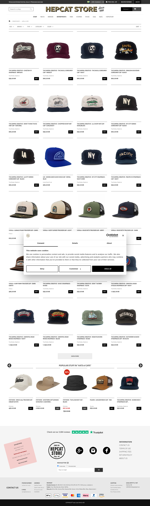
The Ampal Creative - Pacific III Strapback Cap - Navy (126, 178)
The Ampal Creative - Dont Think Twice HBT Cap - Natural (23, 125)
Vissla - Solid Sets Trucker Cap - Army (90, 230)
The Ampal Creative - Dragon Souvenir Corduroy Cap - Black (125, 71)
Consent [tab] (40, 243)
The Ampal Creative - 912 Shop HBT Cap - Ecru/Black (91, 125)
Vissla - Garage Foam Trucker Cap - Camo (23, 230)
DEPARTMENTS (61, 17)
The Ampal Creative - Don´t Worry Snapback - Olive (89, 285)
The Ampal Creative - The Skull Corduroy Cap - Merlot (58, 71)
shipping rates (117, 487)
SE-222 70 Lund (38, 490)
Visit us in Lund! (22, 462)
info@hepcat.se (26, 492)
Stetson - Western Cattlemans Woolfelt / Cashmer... (47, 401)
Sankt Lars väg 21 (39, 487)
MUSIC (87, 17)
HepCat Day (109, 17)
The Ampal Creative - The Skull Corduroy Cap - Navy (92, 71)
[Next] (141, 365)
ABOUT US (123, 458)
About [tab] (109, 243)
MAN (71, 17)
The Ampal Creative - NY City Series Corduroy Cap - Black (123, 125)
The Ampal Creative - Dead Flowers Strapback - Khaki (89, 338)
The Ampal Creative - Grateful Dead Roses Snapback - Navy (21, 338)
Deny (42, 269)
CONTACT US (124, 445)
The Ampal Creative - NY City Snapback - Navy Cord (91, 178)
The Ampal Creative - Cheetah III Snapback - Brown (20, 71)
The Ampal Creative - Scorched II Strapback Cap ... (128, 401)
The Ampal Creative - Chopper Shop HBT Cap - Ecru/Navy (57, 125)
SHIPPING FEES (125, 452)
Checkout (126, 9)
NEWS (42, 17)
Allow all (107, 269)
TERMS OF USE (125, 448)
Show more (75, 356)
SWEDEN (36, 492)
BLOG (101, 17)
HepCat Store (38, 485)
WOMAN (79, 17)
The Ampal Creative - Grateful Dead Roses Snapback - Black (55, 338)
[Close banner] (123, 235)
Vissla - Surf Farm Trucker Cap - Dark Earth (22, 285)
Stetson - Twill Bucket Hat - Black (73, 401)
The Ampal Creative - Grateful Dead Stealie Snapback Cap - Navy (124, 285)
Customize (75, 269)
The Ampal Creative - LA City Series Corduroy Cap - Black (21, 178)
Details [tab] (75, 243)
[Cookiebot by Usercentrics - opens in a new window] (108, 235)
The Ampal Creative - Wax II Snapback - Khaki (57, 285)
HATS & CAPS (25, 21)
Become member (126, 2)
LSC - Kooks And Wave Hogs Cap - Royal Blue (57, 178)
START (35, 17)
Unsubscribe (72, 466)
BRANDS (50, 17)
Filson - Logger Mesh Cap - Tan (101, 400)
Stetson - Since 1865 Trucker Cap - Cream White (21, 401)
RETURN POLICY (125, 455)
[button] (135, 9)
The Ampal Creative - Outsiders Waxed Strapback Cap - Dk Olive (125, 338)
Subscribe (62, 466)
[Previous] (9, 365)
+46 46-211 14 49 (26, 485)
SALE (94, 17)
